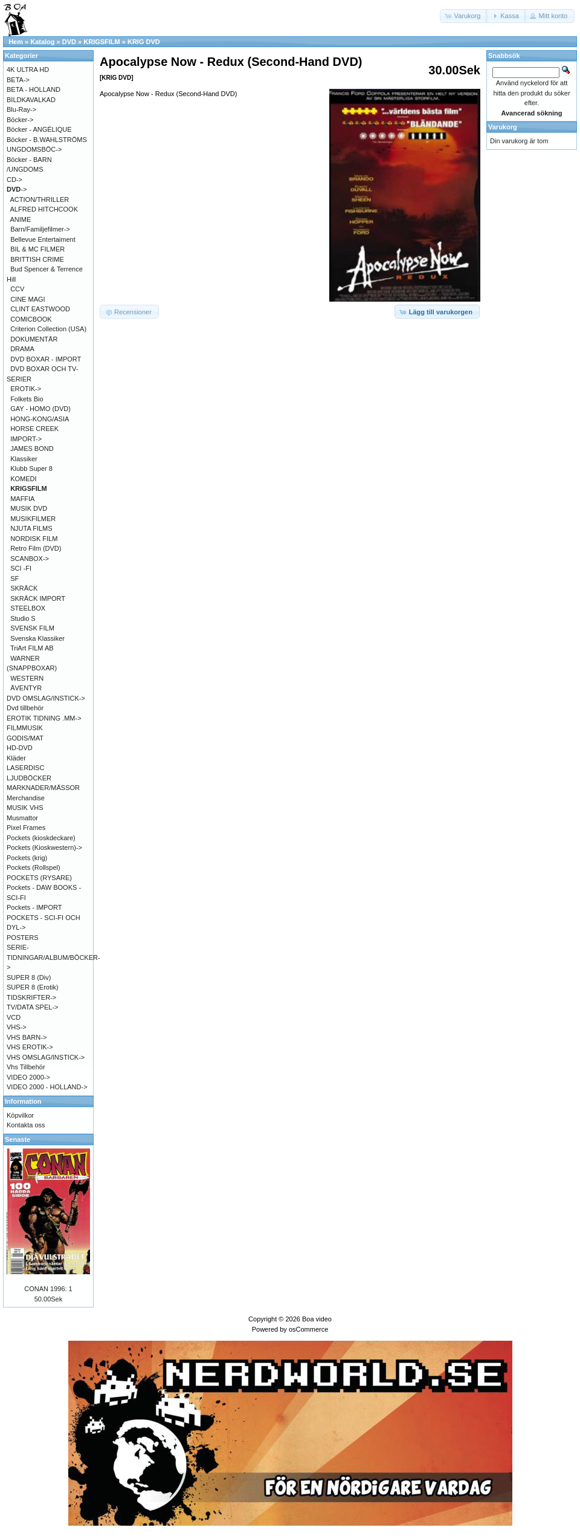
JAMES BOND (32, 448)
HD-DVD (20, 747)
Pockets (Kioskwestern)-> (44, 847)
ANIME (20, 219)
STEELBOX (27, 608)
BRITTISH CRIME (37, 259)
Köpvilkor (20, 1115)
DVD (69, 41)
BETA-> (18, 79)
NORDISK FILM (33, 538)
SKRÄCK (23, 588)
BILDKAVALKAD (31, 99)
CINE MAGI (27, 299)
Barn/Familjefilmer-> (40, 229)
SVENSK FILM (32, 628)
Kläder (16, 758)
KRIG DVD (143, 41)
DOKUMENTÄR (33, 339)
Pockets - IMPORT (34, 907)
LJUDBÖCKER (29, 778)
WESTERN (27, 678)
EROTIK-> (25, 388)
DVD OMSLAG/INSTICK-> (46, 698)
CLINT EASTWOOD (40, 309)
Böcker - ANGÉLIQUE (39, 129)
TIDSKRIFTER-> (31, 997)
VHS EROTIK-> (30, 1047)
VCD (14, 1017)
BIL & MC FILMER (37, 249)
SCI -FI (20, 568)
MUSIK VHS (25, 807)
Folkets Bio (26, 399)
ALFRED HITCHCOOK (44, 209)
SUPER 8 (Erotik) (33, 987)
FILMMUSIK (25, 727)
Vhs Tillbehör (26, 1067)
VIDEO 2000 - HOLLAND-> (47, 1086)
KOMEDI (23, 478)
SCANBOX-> (29, 558)
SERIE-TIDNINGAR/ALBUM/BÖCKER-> (53, 957)
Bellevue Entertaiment (43, 239)
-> (17, 189)
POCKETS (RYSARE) (39, 877)
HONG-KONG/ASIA (39, 419)
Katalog (42, 41)
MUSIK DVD (28, 508)
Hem (15, 41)
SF (14, 578)
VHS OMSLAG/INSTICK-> (46, 1057)
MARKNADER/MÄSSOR (43, 787)
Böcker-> (20, 119)
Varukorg (502, 127)
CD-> (14, 179)
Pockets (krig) (27, 857)
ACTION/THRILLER (39, 199)
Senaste (17, 1139)
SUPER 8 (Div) (29, 977)
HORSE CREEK (34, 428)
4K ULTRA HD (28, 69)
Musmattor (22, 817)
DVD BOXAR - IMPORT (45, 359)
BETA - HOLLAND (33, 89)
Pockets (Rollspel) (33, 867)
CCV (17, 289)
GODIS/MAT (25, 738)
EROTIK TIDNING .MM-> (44, 718)
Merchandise (26, 798)
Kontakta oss (26, 1125)
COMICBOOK (30, 319)
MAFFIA (22, 498)
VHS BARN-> (27, 1037)
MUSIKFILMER (33, 518)
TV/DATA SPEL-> (32, 1007)
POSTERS (23, 937)
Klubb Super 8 (31, 468)
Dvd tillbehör (25, 707)
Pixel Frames (26, 827)
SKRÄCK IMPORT (37, 598)
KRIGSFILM (101, 41)
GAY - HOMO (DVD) (40, 408)
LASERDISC (25, 767)
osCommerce (308, 1329)
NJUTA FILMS (31, 528)
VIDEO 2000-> (28, 1077)
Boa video (317, 1319)
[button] (464, 16)
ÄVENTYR (26, 688)
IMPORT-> (26, 438)
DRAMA (22, 348)
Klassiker (23, 458)
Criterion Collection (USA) (48, 328)
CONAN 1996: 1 (48, 1288)
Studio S (23, 618)
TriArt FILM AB (32, 648)
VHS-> (17, 1027)
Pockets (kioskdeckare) (41, 837)
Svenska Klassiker (37, 638)
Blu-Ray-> (21, 109)
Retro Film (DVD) (35, 548)
